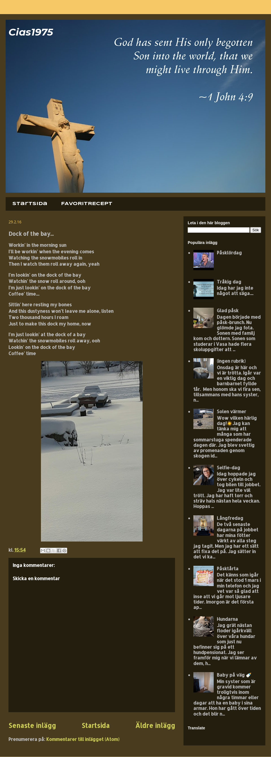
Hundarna (227, 619)
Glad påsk (228, 310)
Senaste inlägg (32, 725)
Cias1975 (30, 32)
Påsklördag (229, 253)
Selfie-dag (228, 467)
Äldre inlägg (155, 725)
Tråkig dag (229, 282)
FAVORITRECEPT (86, 204)
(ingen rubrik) (231, 361)
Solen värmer (231, 411)
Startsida (29, 204)
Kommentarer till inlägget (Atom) (82, 739)
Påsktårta (228, 568)
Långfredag (230, 518)
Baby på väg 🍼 (234, 675)
